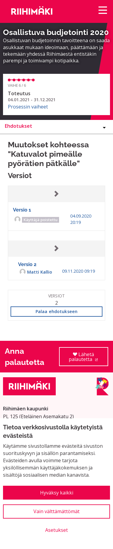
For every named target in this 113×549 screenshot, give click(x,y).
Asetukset (56, 530)
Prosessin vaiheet (28, 106)
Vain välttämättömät (56, 511)
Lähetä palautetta (88, 358)
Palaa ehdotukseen (56, 311)
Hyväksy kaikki (56, 492)
